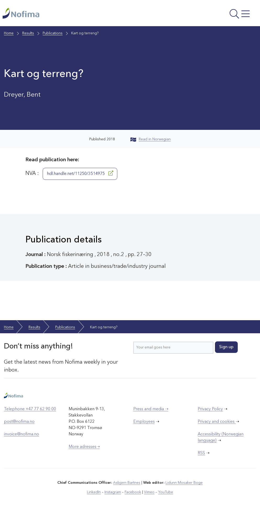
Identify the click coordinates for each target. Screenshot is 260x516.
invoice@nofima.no (21, 434)
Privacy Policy (210, 409)
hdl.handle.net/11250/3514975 (80, 173)
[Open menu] (209, 14)
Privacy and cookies (217, 422)
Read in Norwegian (150, 139)
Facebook (133, 492)
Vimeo (149, 492)
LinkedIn (94, 492)
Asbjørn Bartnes (126, 483)
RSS (201, 453)
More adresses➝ (84, 447)
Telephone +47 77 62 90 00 (30, 409)
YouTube (165, 492)
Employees (144, 422)
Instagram (112, 492)
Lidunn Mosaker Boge (184, 483)
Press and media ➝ (150, 409)
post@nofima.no (19, 422)
